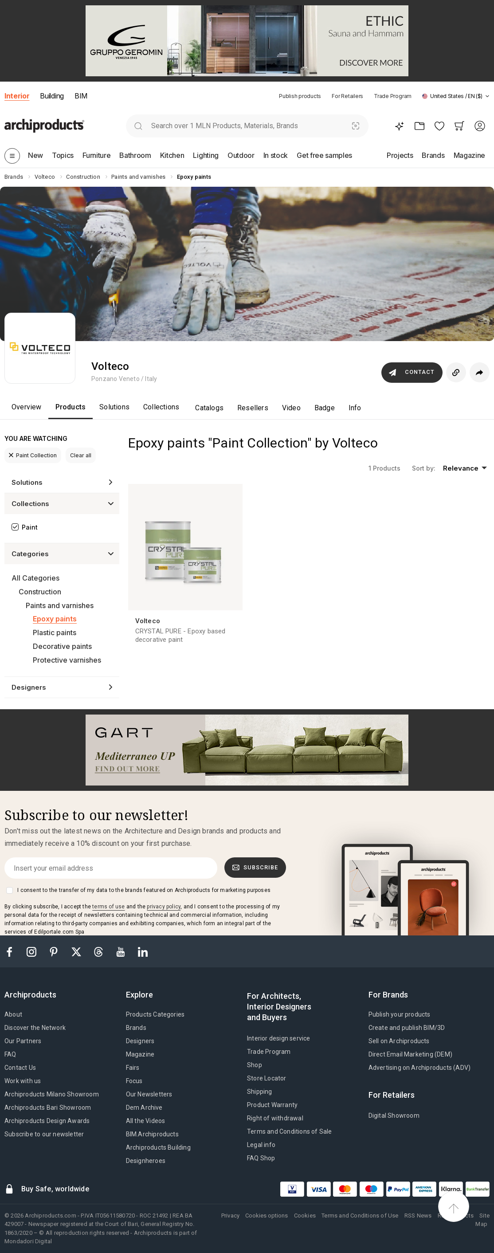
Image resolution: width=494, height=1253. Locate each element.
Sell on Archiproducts (399, 1041)
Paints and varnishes (60, 605)
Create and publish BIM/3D (407, 1027)
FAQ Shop (261, 1158)
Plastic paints (54, 632)
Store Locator (266, 1078)
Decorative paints (62, 646)
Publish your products (400, 1014)
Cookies (305, 1215)
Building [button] (51, 95)
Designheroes (145, 1160)
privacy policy (163, 906)
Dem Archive (144, 1107)
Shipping (259, 1091)
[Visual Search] (355, 126)
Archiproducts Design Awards (47, 1120)
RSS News (418, 1215)
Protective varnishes (67, 660)
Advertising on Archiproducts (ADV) (420, 1067)
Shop (254, 1064)
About (13, 1014)
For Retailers (347, 96)
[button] (456, 96)
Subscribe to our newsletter (44, 1134)
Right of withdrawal (275, 1118)
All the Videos (145, 1120)
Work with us (22, 1080)
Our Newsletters (149, 1094)
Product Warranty (272, 1104)
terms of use (108, 906)
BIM (80, 95)
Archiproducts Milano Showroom (51, 1094)
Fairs (133, 1067)
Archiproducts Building (158, 1147)
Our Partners (22, 1041)
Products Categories (155, 1014)
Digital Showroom (394, 1115)
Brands (136, 1027)
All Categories (35, 577)
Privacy (230, 1215)
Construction (40, 591)
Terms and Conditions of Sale (289, 1131)
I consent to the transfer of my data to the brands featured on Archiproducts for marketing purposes (144, 890)
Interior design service (278, 1038)
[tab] (487, 96)
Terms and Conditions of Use (359, 1215)
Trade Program (393, 96)
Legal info (261, 1144)
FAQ (10, 1054)
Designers (140, 1041)
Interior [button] (16, 95)
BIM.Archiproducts (152, 1134)
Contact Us (20, 1067)
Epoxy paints (55, 618)
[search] (138, 126)
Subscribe (255, 867)
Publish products (300, 96)
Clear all (80, 455)
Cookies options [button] (266, 1215)
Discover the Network (35, 1027)
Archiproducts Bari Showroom (47, 1107)
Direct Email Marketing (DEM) (411, 1054)
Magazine (140, 1054)
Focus (134, 1080)
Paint (30, 527)
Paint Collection (33, 455)
